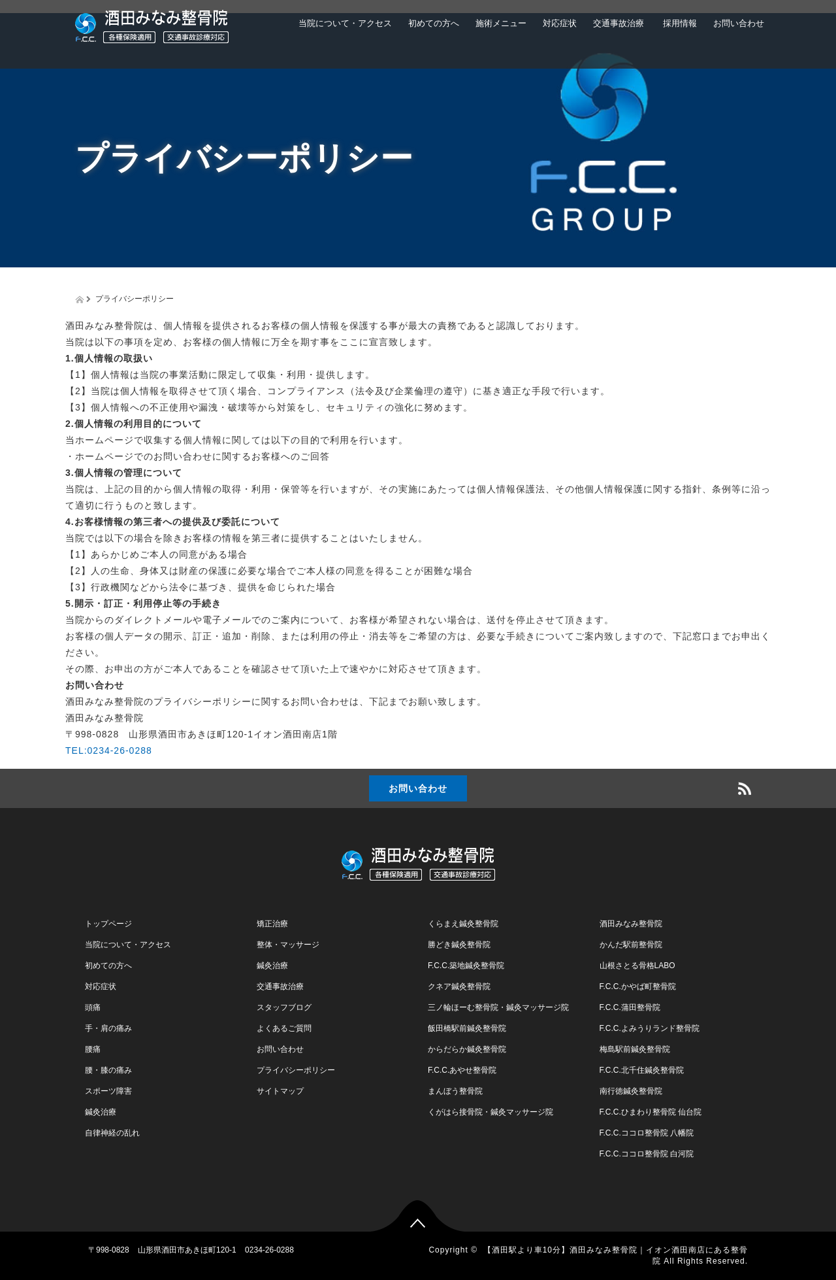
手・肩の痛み (108, 1028)
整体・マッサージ (288, 944)
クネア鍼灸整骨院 (459, 986)
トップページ (108, 923)
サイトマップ (280, 1091)
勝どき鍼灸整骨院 (459, 944)
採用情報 (678, 23)
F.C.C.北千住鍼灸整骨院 (642, 1070)
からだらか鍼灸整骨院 (467, 1049)
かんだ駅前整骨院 (631, 944)
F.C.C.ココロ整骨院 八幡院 (647, 1132)
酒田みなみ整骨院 (631, 923)
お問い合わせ (738, 23)
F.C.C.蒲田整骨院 (630, 1007)
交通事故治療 (618, 23)
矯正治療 (272, 923)
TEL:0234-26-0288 (108, 750)
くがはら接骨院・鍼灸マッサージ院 (490, 1112)
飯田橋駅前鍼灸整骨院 (467, 1028)
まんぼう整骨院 (455, 1091)
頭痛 (93, 1007)
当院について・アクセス (345, 23)
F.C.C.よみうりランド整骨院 (649, 1028)
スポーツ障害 (108, 1091)
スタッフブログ (284, 1007)
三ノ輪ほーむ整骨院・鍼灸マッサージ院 (498, 1007)
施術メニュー (500, 23)
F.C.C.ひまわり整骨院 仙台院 (651, 1112)
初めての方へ (433, 23)
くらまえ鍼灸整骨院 (463, 923)
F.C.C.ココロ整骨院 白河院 (647, 1153)
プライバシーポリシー (296, 1070)
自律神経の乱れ (112, 1132)
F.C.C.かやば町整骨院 (638, 986)
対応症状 (560, 23)
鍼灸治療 (100, 1112)
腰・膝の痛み (108, 1070)
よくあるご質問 (284, 1028)
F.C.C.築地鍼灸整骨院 (466, 965)
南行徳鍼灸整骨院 (631, 1091)
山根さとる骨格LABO (637, 965)
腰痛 (93, 1049)
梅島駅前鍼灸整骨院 (635, 1049)
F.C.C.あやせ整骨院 (462, 1070)
